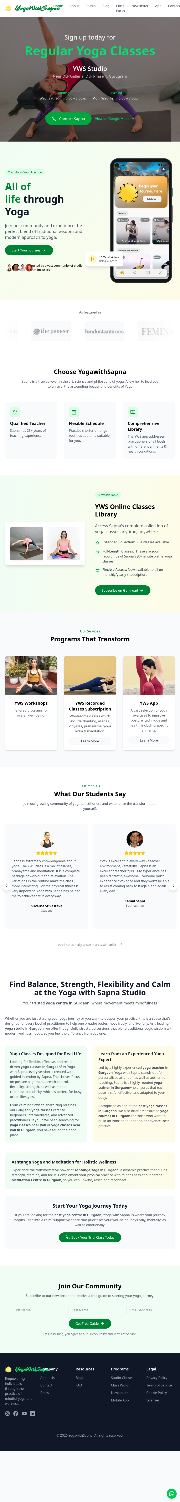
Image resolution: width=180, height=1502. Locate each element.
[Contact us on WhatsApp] (172, 1494)
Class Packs (120, 8)
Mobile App (120, 1400)
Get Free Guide (90, 1323)
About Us (47, 1377)
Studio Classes (122, 1377)
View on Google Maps (114, 118)
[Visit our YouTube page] (24, 1413)
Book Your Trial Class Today (90, 1237)
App (158, 6)
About (74, 6)
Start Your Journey (29, 250)
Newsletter (140, 6)
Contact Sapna (68, 118)
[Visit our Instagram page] (7, 1413)
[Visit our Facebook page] (15, 1413)
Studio (91, 6)
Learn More (90, 741)
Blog (105, 6)
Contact (46, 1385)
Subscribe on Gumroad (123, 590)
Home (58, 6)
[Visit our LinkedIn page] (32, 1413)
